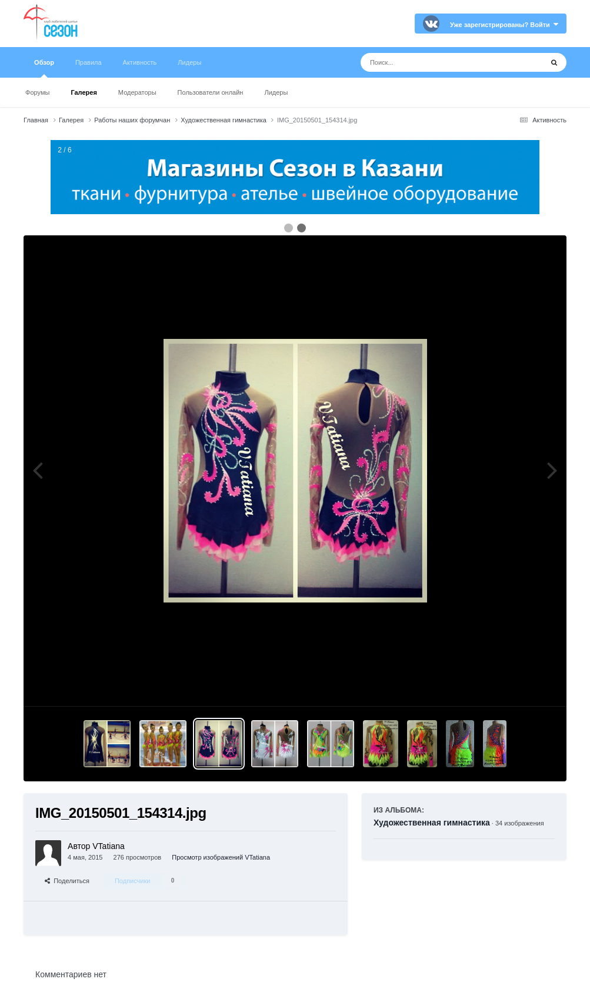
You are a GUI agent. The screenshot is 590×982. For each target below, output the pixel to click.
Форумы (37, 92)
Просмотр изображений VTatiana (221, 857)
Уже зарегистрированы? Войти (504, 24)
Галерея (83, 92)
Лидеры (276, 92)
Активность (140, 62)
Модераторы (137, 92)
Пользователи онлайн (211, 92)
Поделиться (67, 880)
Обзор (44, 68)
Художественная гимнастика (432, 822)
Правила (88, 62)
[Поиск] (430, 62)
